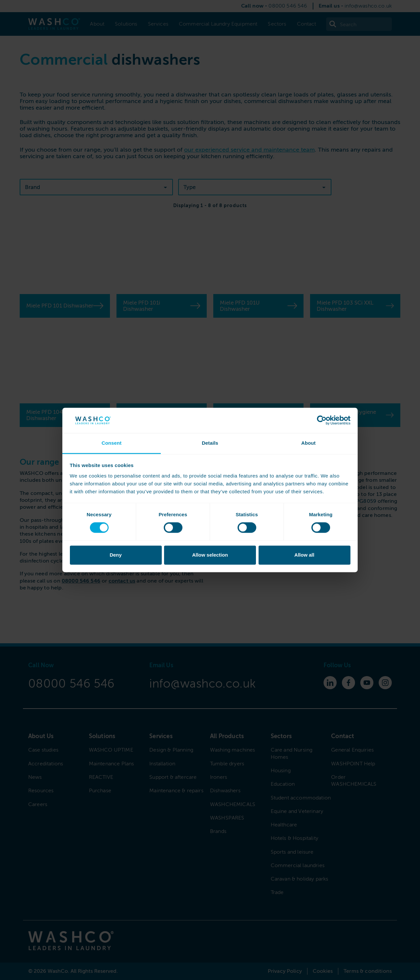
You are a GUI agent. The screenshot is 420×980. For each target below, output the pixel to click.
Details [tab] (210, 443)
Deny (116, 555)
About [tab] (308, 443)
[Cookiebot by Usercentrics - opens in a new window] (321, 420)
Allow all (304, 555)
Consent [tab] (111, 443)
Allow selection (210, 555)
